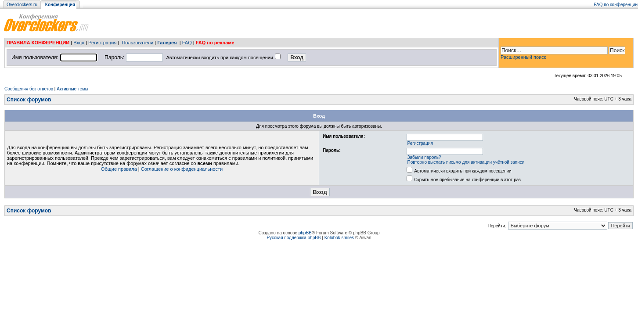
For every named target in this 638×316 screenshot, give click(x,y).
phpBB (305, 232)
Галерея (167, 42)
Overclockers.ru (22, 4)
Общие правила (119, 169)
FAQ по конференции (616, 4)
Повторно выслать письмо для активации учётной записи (465, 162)
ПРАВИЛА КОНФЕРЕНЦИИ (38, 42)
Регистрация (102, 42)
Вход (78, 42)
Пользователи (137, 42)
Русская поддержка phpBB (294, 237)
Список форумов (29, 100)
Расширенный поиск (523, 57)
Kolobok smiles (339, 237)
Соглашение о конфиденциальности (182, 169)
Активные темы (72, 88)
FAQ (187, 42)
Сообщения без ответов (28, 88)
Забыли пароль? (424, 157)
